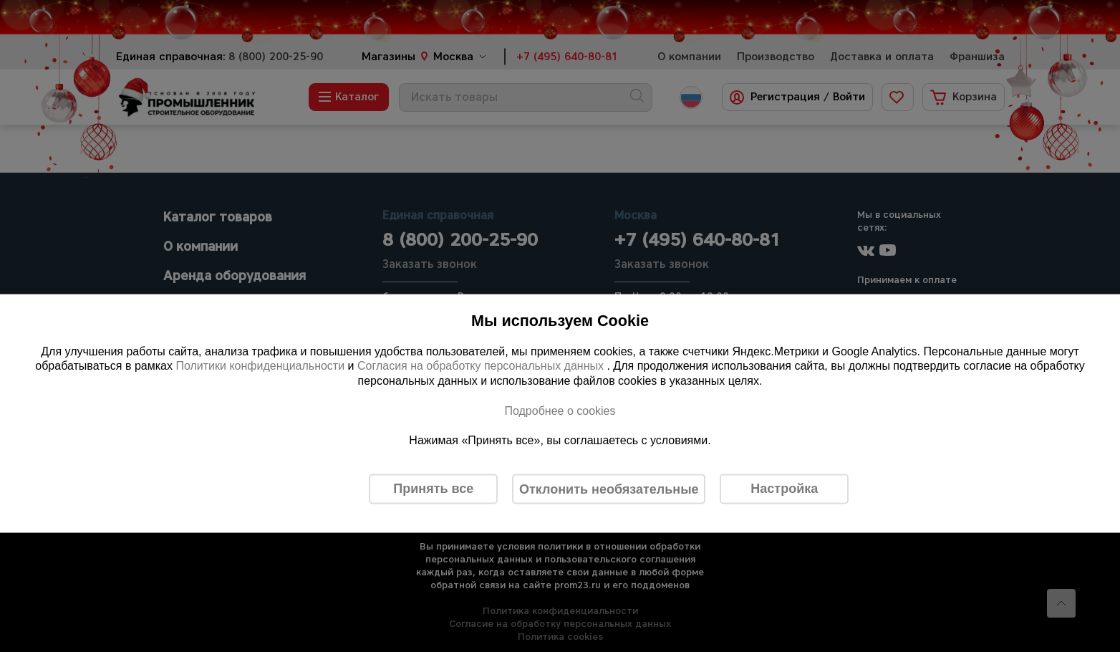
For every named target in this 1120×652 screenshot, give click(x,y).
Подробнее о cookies (559, 410)
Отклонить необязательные (609, 488)
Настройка (784, 488)
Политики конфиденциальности (259, 366)
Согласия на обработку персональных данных (482, 366)
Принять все (433, 488)
